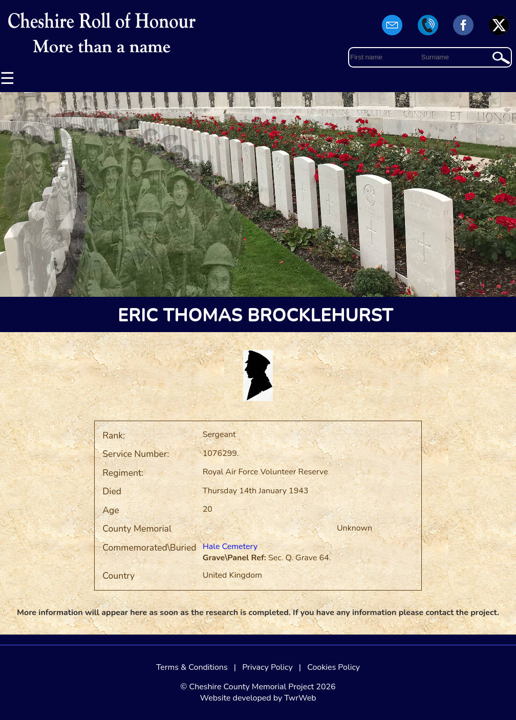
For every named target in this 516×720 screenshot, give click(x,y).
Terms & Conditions (192, 667)
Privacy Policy (267, 667)
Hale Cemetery (230, 546)
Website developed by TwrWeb (258, 698)
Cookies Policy (333, 667)
